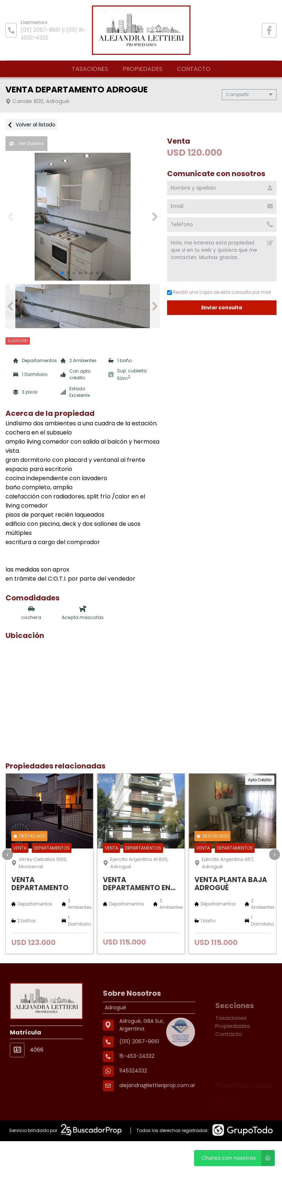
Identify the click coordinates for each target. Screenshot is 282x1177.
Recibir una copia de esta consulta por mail (219, 292)
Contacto (193, 69)
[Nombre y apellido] (222, 188)
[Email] (222, 206)
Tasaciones (90, 69)
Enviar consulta (222, 307)
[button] (155, 217)
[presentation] (7, 854)
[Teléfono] (222, 224)
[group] (82, 217)
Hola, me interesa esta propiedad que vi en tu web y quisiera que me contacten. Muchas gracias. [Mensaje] (222, 258)
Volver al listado (31, 124)
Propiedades (142, 69)
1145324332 (133, 1097)
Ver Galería (26, 143)
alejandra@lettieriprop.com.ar (157, 1112)
